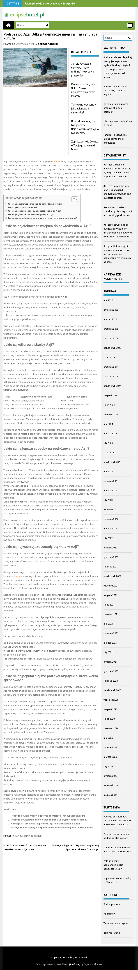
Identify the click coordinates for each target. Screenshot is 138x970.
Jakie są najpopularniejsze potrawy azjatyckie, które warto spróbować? (42, 218)
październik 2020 (112, 690)
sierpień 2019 (110, 795)
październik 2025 (112, 348)
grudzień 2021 (111, 557)
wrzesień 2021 (111, 585)
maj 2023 (108, 471)
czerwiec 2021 (111, 614)
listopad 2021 (111, 566)
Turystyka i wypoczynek (28, 835)
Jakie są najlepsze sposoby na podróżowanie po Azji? (34, 211)
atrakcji (56, 161)
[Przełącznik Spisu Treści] (73, 199)
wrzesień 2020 (111, 699)
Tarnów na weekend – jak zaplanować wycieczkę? (83, 108)
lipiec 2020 (109, 718)
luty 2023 (108, 500)
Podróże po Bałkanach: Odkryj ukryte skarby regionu (116, 90)
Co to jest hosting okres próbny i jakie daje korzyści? (116, 108)
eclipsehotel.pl (48, 44)
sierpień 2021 (110, 595)
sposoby (40, 449)
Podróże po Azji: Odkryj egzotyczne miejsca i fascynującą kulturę (48, 815)
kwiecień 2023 (111, 481)
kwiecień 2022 (111, 519)
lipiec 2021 (109, 604)
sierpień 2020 (110, 709)
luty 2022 (108, 538)
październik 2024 (112, 386)
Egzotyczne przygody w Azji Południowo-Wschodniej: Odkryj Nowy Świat (52, 827)
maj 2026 (108, 300)
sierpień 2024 (110, 395)
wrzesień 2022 (111, 509)
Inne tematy (109, 913)
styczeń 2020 (110, 776)
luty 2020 (108, 766)
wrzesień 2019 (111, 785)
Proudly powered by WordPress (52, 964)
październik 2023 (112, 462)
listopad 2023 (111, 452)
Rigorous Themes (93, 964)
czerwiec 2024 (111, 414)
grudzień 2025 (111, 329)
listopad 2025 (111, 338)
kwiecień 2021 (111, 633)
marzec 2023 (110, 490)
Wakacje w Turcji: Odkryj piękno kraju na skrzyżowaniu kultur (45, 823)
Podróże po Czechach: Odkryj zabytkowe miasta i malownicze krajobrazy (117, 820)
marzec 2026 (110, 319)
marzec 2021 (110, 642)
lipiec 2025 (109, 357)
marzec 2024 (110, 433)
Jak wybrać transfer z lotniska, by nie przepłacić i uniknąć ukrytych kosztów (118, 211)
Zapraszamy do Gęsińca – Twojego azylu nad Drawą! (84, 145)
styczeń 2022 (110, 547)
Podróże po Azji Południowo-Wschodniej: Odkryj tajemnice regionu (49, 819)
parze (64, 764)
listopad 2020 (111, 680)
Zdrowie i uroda (112, 932)
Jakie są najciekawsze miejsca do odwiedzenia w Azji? (35, 204)
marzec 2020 (110, 757)
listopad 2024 (111, 376)
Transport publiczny (15, 470)
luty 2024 (108, 443)
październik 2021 (112, 576)
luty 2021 (108, 652)
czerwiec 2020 (111, 728)
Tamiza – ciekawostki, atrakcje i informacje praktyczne (115, 139)
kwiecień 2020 (111, 747)
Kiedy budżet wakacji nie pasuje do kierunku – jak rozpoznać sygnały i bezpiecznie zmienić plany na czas (117, 254)
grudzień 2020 (111, 671)
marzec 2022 (110, 528)
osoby (16, 576)
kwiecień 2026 (111, 309)
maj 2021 (108, 623)
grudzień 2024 (111, 367)
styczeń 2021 (110, 661)
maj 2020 (108, 738)
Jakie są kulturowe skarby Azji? (23, 207)
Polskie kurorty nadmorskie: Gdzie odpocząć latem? (113, 865)
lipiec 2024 (109, 405)
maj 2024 (108, 424)
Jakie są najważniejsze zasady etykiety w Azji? (31, 214)
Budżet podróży (112, 904)
